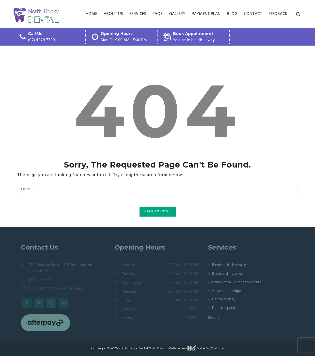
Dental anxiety (223, 299)
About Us (113, 14)
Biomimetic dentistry (229, 265)
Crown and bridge (226, 291)
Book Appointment (193, 33)
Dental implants (224, 308)
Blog (232, 14)
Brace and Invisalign (227, 274)
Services (137, 14)
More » (213, 318)
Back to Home (157, 211)
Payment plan (206, 14)
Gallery (177, 14)
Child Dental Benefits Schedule (237, 282)
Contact (253, 14)
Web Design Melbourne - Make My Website (186, 348)
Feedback (278, 14)
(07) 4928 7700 (41, 40)
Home (91, 14)
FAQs (158, 14)
